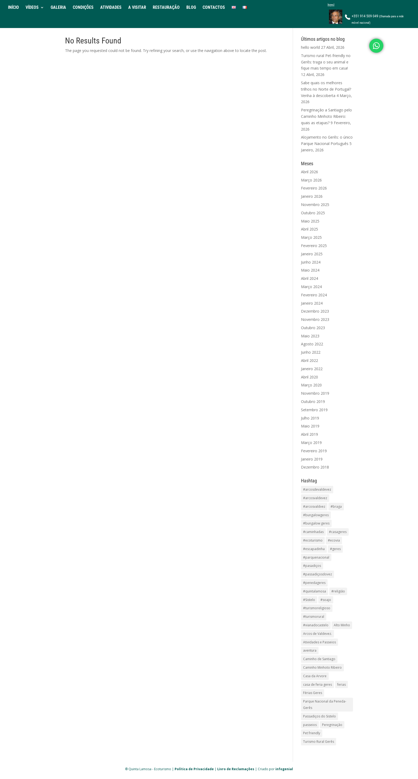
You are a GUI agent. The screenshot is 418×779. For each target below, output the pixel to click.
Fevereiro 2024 (314, 294)
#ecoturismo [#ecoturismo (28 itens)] (313, 540)
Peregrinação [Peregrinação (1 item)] (332, 725)
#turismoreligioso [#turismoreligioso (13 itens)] (316, 608)
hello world (310, 47)
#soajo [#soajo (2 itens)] (325, 600)
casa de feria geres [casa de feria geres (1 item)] (317, 684)
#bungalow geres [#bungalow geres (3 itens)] (316, 523)
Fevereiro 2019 (314, 450)
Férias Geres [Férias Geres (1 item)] (312, 693)
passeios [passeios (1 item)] (310, 725)
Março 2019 (311, 442)
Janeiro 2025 (312, 253)
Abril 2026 (309, 171)
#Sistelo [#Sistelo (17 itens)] (309, 600)
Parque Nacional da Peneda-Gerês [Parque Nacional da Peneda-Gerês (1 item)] (324, 704)
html (331, 5)
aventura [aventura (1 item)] (309, 650)
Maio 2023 (310, 335)
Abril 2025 (309, 229)
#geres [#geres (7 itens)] (335, 549)
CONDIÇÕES (83, 8)
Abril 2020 (309, 377)
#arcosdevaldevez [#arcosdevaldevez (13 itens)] (317, 489)
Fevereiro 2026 (314, 188)
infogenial (284, 769)
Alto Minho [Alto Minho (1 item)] (342, 625)
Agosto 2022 (312, 343)
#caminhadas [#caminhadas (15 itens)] (313, 532)
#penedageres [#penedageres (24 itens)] (314, 582)
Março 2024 (311, 286)
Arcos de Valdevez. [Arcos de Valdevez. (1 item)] (317, 633)
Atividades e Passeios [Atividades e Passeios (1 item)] (319, 642)
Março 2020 (311, 385)
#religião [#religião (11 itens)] (338, 591)
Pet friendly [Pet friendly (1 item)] (311, 733)
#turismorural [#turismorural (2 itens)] (313, 616)
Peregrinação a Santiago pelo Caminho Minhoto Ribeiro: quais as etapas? (326, 116)
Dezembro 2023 (315, 311)
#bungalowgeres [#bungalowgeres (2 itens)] (316, 515)
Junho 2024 (310, 262)
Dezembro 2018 (315, 467)
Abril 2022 (309, 360)
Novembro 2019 (315, 393)
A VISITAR (137, 8)
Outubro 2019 (313, 401)
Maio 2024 (310, 270)
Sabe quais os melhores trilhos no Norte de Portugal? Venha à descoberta (326, 89)
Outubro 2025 (313, 212)
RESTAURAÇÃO (166, 8)
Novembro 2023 (315, 319)
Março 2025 (311, 237)
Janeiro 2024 (312, 303)
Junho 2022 (310, 352)
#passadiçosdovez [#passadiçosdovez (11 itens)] (317, 574)
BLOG (191, 8)
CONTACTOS (214, 8)
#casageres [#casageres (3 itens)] (338, 532)
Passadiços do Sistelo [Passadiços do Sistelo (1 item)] (319, 716)
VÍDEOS (32, 8)
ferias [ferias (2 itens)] (341, 684)
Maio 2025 (310, 221)
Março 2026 (311, 180)
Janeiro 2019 (312, 459)
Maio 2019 (310, 426)
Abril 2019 (309, 434)
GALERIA (58, 8)
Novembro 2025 (315, 204)
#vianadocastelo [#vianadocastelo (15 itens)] (315, 625)
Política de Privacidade (194, 769)
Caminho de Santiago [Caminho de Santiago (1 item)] (319, 659)
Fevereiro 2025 (314, 245)
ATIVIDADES (111, 8)
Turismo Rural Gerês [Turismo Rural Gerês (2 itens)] (318, 741)
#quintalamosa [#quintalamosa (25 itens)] (314, 591)
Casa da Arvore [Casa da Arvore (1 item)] (315, 676)
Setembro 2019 (314, 409)
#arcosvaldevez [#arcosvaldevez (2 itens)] (315, 498)
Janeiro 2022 (312, 368)
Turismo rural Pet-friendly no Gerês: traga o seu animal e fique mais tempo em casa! (326, 62)
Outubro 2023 (313, 327)
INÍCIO (13, 8)
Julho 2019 (310, 418)
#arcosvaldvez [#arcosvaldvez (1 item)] (314, 506)
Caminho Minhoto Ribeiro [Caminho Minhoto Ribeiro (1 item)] (322, 667)
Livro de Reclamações (235, 769)
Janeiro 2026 (312, 196)
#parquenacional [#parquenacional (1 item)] (316, 557)
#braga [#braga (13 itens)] (336, 506)
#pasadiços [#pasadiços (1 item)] (312, 565)
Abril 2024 (309, 278)
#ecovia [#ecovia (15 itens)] (334, 540)
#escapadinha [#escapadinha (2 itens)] (314, 549)
